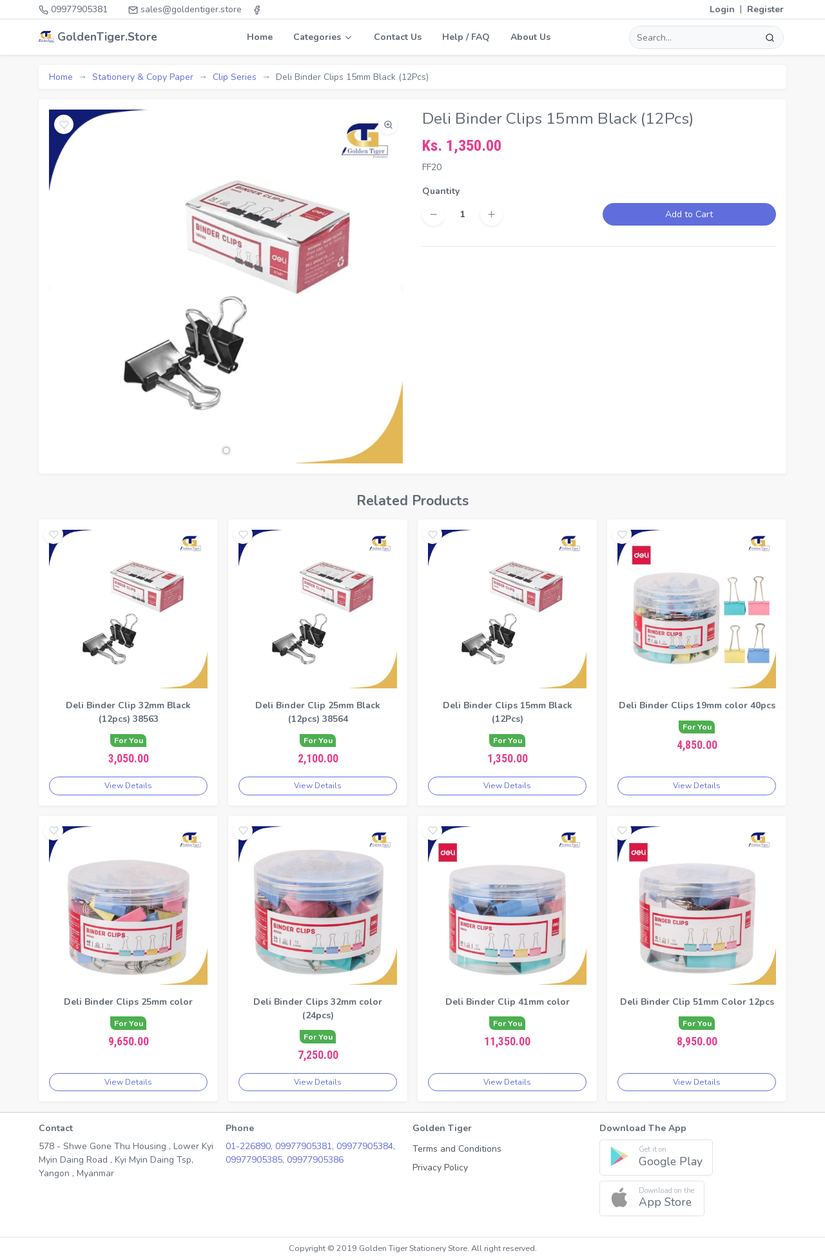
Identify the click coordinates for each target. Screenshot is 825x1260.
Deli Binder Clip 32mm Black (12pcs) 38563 (128, 712)
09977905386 (315, 1160)
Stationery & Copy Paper (142, 77)
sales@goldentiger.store (185, 9)
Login (722, 9)
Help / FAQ (466, 37)
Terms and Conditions (456, 1149)
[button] (226, 450)
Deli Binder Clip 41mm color (507, 1002)
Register (765, 9)
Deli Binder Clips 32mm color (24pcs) (317, 1009)
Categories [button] (323, 37)
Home (260, 37)
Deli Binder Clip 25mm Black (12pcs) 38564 (317, 712)
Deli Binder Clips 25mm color (128, 1002)
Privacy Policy (440, 1167)
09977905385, (256, 1160)
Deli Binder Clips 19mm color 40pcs (697, 705)
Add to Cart (689, 214)
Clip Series (235, 77)
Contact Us (398, 37)
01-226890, (250, 1146)
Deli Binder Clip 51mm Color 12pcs (697, 1002)
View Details (128, 785)
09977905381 (73, 9)
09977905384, (365, 1146)
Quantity (441, 191)
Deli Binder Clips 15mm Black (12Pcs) (507, 712)
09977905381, (305, 1146)
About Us (530, 37)
